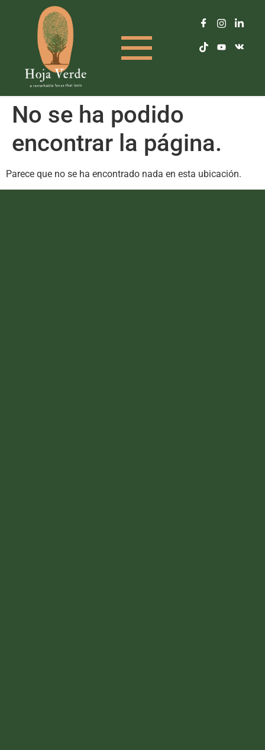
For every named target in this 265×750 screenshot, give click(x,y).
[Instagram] (221, 24)
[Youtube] (221, 47)
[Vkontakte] (239, 47)
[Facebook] (203, 24)
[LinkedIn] (239, 24)
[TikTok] (203, 47)
